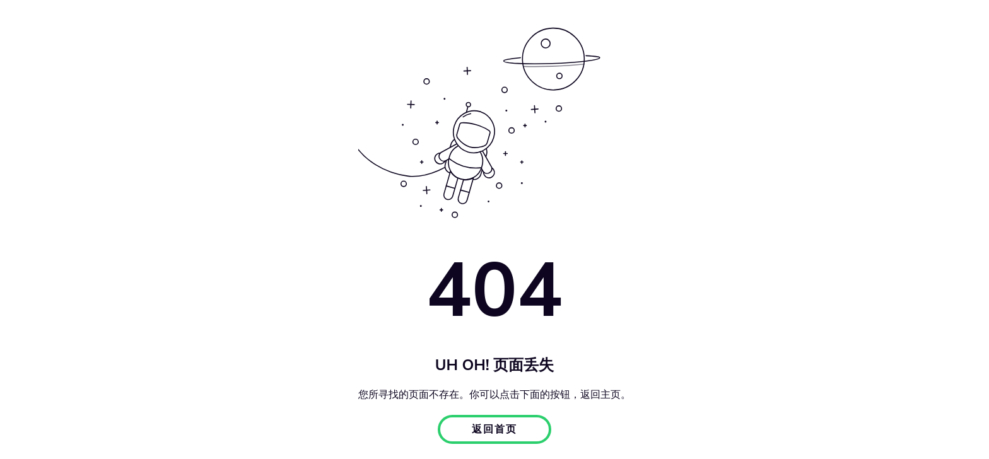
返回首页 (494, 429)
